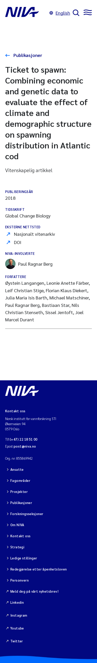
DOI (17, 242)
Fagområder (20, 480)
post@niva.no (25, 446)
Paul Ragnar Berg (29, 264)
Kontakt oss (20, 536)
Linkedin (17, 602)
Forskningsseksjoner (26, 513)
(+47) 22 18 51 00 (24, 439)
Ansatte (17, 469)
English (59, 13)
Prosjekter (19, 491)
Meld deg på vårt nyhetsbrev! (34, 591)
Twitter (16, 641)
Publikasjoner (27, 55)
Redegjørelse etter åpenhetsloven (38, 569)
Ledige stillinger (23, 558)
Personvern (19, 580)
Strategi (17, 547)
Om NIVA (17, 525)
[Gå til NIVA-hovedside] (26, 13)
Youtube (17, 628)
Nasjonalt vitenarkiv (34, 234)
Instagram (18, 615)
